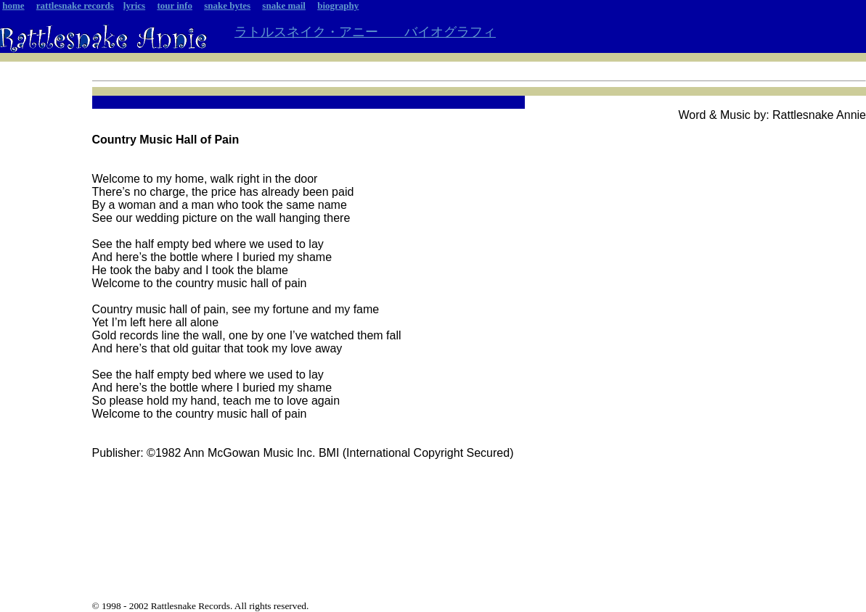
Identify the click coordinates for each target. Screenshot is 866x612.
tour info (174, 5)
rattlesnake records (75, 5)
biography (338, 5)
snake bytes (227, 5)
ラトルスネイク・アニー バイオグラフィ (365, 32)
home (13, 5)
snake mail (284, 5)
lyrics (134, 5)
